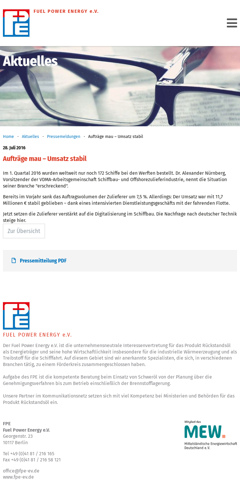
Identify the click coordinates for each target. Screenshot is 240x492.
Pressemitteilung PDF (39, 261)
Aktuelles (30, 136)
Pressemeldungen (63, 136)
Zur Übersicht (24, 230)
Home (8, 136)
